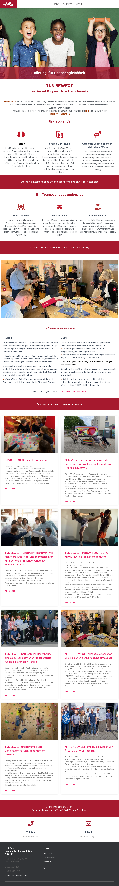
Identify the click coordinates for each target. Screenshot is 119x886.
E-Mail (88, 832)
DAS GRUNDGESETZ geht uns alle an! (26, 460)
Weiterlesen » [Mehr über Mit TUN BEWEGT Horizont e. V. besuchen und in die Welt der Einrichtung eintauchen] (70, 691)
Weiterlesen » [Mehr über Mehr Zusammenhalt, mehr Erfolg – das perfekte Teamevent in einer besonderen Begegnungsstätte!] (70, 501)
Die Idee (56, 4)
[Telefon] (31, 823)
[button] (4, 289)
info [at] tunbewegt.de (17, 875)
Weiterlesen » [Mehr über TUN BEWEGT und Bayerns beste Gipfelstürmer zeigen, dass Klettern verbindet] (10, 791)
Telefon (30, 832)
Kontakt (79, 4)
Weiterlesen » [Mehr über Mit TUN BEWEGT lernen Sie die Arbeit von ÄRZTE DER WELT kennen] (70, 784)
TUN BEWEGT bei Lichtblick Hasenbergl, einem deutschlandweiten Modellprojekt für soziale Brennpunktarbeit (28, 657)
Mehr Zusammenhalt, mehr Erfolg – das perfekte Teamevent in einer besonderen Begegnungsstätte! (88, 464)
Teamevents (67, 4)
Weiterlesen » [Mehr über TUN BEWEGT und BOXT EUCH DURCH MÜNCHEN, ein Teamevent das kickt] (70, 602)
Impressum (48, 853)
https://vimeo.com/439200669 (72, 391)
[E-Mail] (88, 823)
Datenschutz (49, 858)
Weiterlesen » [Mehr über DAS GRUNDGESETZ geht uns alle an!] (10, 489)
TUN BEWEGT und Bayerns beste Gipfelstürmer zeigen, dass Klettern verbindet (25, 750)
